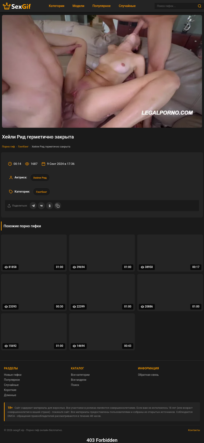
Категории (56, 6)
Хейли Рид (40, 177)
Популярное (101, 6)
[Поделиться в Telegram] (33, 206)
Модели (78, 6)
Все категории (80, 376)
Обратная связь (148, 376)
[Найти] (199, 6)
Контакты (194, 431)
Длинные (10, 396)
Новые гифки (13, 376)
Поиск (75, 386)
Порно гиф (8, 146)
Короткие (10, 391)
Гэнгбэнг (23, 146)
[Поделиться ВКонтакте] (41, 206)
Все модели (78, 381)
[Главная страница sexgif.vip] (17, 6)
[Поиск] (176, 6)
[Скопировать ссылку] (58, 206)
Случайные (127, 6)
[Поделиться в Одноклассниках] (50, 206)
